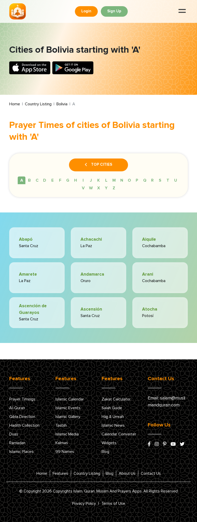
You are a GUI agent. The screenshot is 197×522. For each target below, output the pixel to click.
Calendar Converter (119, 434)
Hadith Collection (24, 425)
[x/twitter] (182, 444)
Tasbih (61, 425)
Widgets (109, 443)
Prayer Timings (22, 399)
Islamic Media (67, 434)
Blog (105, 452)
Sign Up (114, 11)
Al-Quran (17, 408)
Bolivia (61, 104)
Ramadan (17, 443)
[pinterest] (164, 444)
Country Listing (38, 104)
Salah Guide (112, 408)
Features (60, 473)
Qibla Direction (22, 417)
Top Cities (98, 165)
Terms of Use (113, 503)
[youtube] (173, 444)
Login (86, 11)
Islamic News (113, 425)
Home (14, 104)
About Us (127, 473)
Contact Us (151, 473)
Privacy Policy (84, 503)
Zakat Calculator (116, 399)
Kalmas (61, 443)
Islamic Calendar (69, 399)
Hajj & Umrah (113, 417)
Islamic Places (21, 452)
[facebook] (149, 444)
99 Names (64, 452)
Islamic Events (68, 408)
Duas (13, 434)
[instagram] (157, 444)
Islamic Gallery (67, 417)
